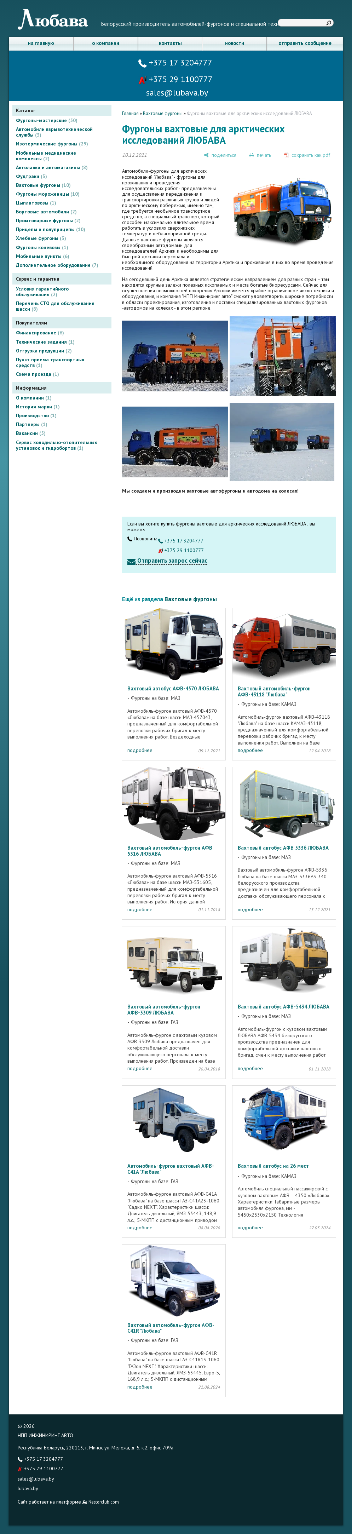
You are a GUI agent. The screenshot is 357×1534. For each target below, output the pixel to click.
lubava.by (28, 1488)
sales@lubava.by (36, 1479)
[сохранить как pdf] (307, 155)
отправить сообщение (305, 43)
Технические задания (45, 342)
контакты (170, 43)
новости (234, 43)
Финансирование (40, 332)
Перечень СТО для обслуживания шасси (55, 306)
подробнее (139, 750)
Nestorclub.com (103, 1502)
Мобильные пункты (42, 256)
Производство (36, 415)
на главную (41, 43)
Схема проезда (37, 374)
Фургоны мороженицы (48, 194)
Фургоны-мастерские (46, 120)
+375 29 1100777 (175, 79)
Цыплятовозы (36, 203)
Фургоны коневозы (42, 247)
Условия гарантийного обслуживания (42, 292)
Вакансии (31, 433)
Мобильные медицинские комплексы (46, 156)
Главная (130, 113)
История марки (38, 406)
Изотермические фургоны (52, 143)
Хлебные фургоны (41, 238)
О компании (34, 398)
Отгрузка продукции (44, 350)
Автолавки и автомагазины (52, 167)
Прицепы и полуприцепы (50, 229)
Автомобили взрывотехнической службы (54, 132)
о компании (105, 43)
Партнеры (31, 424)
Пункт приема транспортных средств (50, 362)
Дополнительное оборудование (57, 265)
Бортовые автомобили (46, 211)
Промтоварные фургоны (48, 220)
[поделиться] (220, 155)
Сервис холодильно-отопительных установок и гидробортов (56, 445)
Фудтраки (31, 176)
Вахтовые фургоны (43, 185)
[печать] (260, 155)
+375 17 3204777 (175, 62)
